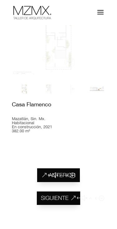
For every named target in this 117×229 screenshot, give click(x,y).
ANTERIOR (62, 175)
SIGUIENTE (55, 198)
